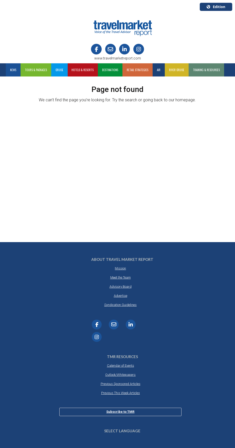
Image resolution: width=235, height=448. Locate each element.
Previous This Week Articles (120, 393)
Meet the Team (120, 277)
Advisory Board (121, 286)
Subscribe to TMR (120, 412)
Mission (120, 268)
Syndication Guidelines (120, 305)
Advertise (120, 296)
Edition (216, 6)
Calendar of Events (120, 365)
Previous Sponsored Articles (120, 384)
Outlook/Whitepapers (120, 375)
